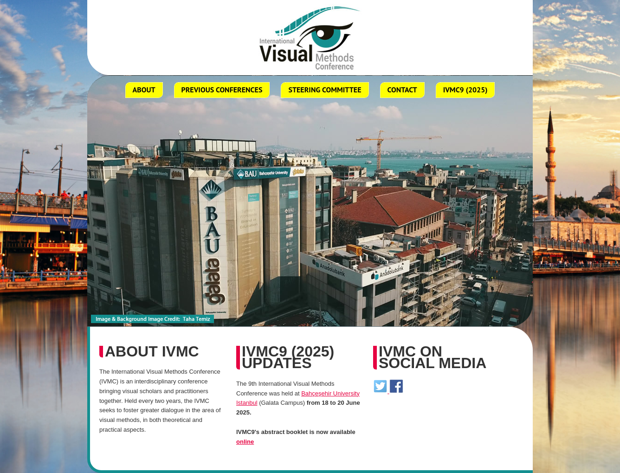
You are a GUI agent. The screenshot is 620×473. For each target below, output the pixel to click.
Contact (402, 89)
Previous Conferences (222, 89)
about (144, 89)
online (245, 441)
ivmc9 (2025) (465, 89)
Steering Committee (324, 89)
